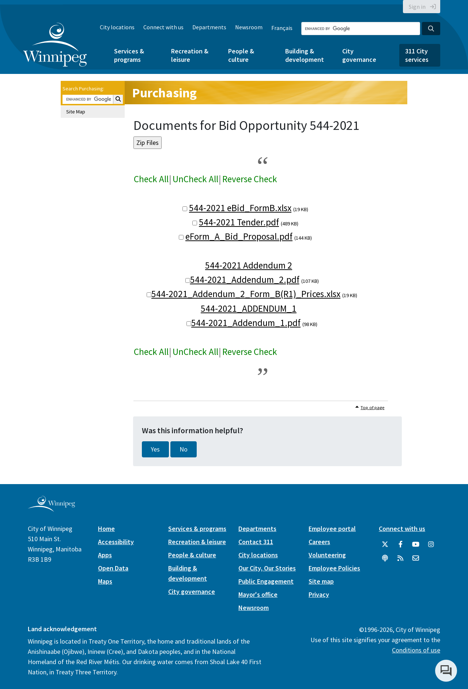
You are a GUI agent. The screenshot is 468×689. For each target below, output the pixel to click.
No (184, 449)
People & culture (241, 55)
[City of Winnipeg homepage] (51, 509)
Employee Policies (334, 568)
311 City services (417, 55)
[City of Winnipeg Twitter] (385, 544)
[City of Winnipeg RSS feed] (400, 558)
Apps (105, 555)
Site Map (75, 111)
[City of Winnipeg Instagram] (431, 544)
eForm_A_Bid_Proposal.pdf (238, 236)
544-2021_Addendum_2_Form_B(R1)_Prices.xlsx (245, 294)
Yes (155, 449)
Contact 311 (255, 542)
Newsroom (249, 27)
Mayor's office (258, 594)
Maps (105, 581)
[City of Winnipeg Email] (416, 558)
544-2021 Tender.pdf (239, 222)
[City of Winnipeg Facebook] (400, 544)
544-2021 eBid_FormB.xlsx (240, 208)
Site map (321, 581)
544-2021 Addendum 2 (248, 265)
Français (281, 27)
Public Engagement (266, 581)
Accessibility (116, 542)
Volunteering (327, 555)
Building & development (304, 55)
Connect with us (163, 27)
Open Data (113, 568)
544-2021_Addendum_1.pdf (246, 323)
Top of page (372, 407)
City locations (117, 27)
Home (106, 528)
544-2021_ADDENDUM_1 (249, 308)
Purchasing (164, 93)
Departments (209, 27)
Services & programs (129, 55)
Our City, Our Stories (267, 568)
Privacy (319, 594)
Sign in (417, 6)
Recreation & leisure (189, 55)
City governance (359, 55)
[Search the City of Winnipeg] (360, 28)
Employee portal (332, 528)
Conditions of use (416, 650)
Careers (319, 542)
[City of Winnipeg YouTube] (416, 544)
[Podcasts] (385, 558)
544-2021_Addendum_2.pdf (244, 279)
